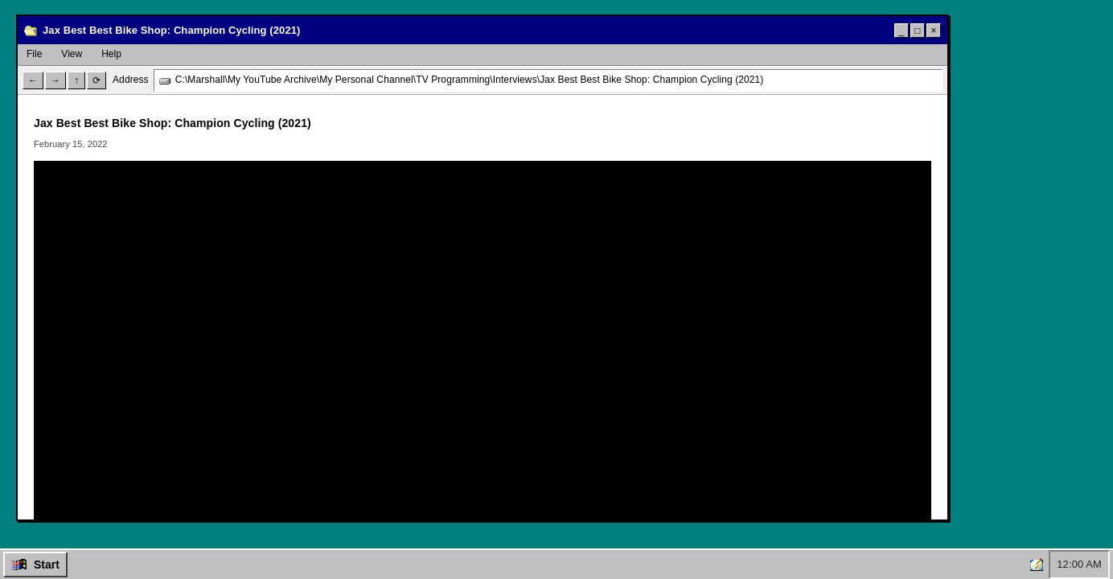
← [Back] (33, 80)
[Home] (1036, 564)
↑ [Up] (76, 80)
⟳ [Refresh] (96, 80)
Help (111, 54)
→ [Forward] (55, 80)
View (71, 54)
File (34, 54)
